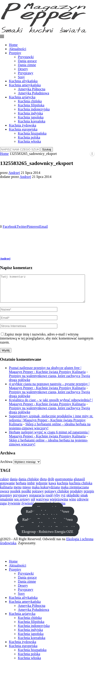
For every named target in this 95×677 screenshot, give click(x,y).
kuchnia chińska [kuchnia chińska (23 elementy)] (80, 488)
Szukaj (46, 149)
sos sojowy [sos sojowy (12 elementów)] (22, 504)
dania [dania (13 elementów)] (14, 484)
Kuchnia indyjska (30, 113)
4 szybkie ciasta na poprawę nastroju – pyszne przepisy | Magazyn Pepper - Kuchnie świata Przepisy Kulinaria (49, 391)
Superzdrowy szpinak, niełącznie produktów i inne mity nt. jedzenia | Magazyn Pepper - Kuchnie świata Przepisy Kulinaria (51, 425)
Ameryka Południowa (33, 93)
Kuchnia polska (29, 137)
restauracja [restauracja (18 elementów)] (37, 500)
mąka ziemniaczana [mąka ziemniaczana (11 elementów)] (75, 492)
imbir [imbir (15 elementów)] (31, 488)
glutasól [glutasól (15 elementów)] (79, 484)
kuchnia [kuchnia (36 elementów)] (62, 488)
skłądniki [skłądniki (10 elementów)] (73, 500)
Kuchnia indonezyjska (34, 109)
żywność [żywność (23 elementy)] (27, 508)
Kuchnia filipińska (31, 105)
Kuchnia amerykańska (25, 85)
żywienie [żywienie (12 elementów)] (14, 508)
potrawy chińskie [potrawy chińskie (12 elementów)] (57, 496)
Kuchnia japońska (30, 117)
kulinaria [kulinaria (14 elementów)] (6, 492)
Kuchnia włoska (29, 141)
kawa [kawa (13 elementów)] (52, 488)
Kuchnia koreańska (31, 121)
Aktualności (17, 49)
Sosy (21, 77)
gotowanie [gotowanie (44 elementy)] (7, 488)
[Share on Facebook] (10, 226)
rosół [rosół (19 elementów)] (49, 500)
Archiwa (6, 467)
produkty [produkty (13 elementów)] (76, 496)
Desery (23, 69)
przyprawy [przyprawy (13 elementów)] (20, 500)
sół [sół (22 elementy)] (33, 504)
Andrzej (14, 173)
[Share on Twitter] (22, 226)
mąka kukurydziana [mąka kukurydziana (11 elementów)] (46, 492)
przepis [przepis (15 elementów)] (89, 496)
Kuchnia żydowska (22, 125)
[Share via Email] (43, 226)
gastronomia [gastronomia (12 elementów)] (64, 484)
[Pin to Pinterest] (33, 226)
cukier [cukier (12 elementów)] (4, 484)
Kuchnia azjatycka (22, 97)
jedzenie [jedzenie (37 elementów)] (42, 488)
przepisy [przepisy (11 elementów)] (6, 500)
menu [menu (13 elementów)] (18, 492)
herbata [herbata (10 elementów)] (21, 488)
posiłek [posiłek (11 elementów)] (15, 496)
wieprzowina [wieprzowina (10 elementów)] (59, 504)
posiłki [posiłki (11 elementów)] (26, 496)
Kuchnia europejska (23, 129)
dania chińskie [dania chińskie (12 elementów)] (29, 484)
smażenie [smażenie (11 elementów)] (6, 504)
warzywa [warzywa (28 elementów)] (42, 504)
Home (13, 45)
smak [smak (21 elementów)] (84, 500)
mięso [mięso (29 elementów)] (26, 492)
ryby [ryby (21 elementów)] (57, 500)
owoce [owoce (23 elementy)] (4, 496)
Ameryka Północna (31, 89)
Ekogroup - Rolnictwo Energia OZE (47, 537)
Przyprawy (25, 73)
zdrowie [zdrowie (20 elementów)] (83, 504)
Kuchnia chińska (30, 101)
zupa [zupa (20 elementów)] (3, 508)
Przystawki (26, 57)
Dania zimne (27, 65)
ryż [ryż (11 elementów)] (63, 500)
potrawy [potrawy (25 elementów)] (38, 496)
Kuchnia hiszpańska (32, 133)
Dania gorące (27, 61)
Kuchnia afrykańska (23, 81)
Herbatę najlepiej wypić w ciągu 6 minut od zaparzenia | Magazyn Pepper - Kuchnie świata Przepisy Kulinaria (49, 439)
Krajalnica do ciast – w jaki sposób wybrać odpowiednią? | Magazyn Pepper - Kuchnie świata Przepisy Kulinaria (51, 407)
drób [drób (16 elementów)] (51, 484)
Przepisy (15, 53)
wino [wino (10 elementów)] (72, 504)
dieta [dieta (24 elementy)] (43, 484)
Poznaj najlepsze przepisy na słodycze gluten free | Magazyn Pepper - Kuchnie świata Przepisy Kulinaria (47, 375)
